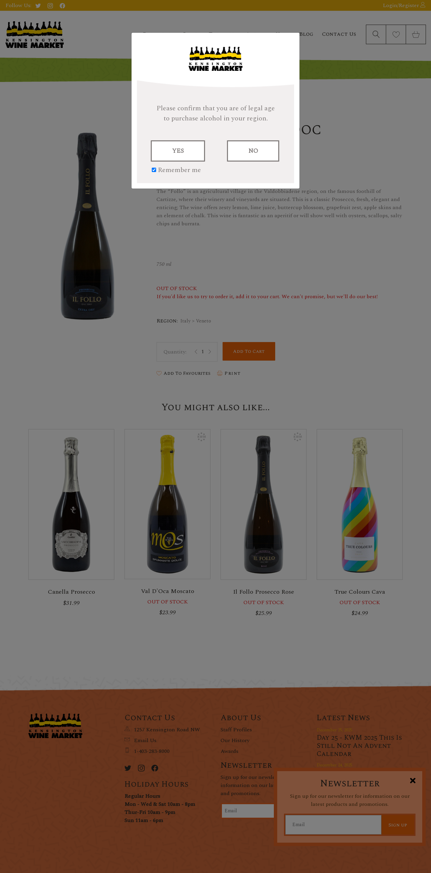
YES (178, 151)
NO (253, 151)
